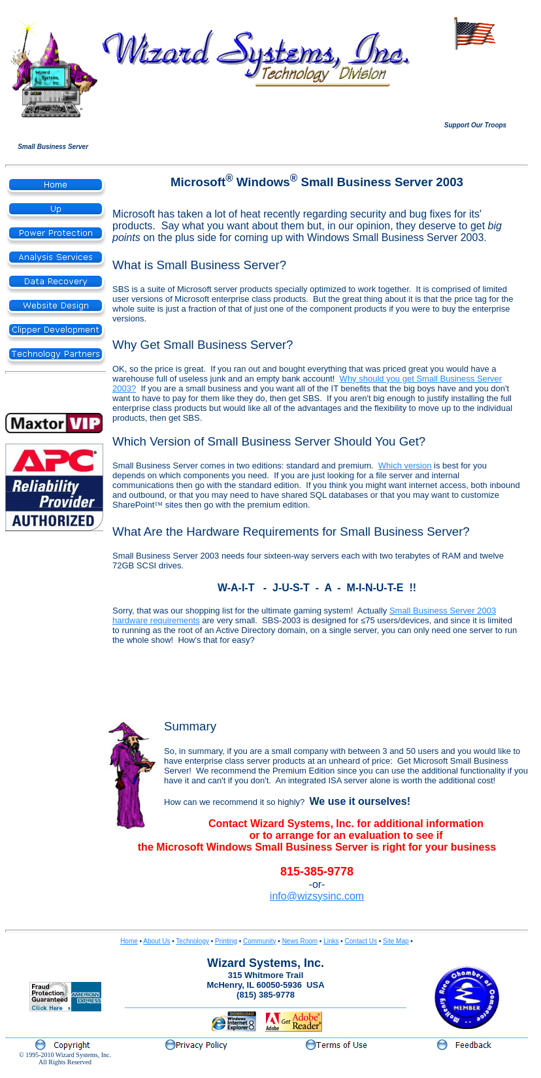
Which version (405, 465)
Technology (192, 941)
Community (259, 941)
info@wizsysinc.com (317, 896)
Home (129, 941)
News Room (300, 941)
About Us (156, 941)
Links (330, 941)
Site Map (395, 941)
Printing (226, 941)
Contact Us (361, 941)
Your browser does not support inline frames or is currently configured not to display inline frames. (475, 86)
